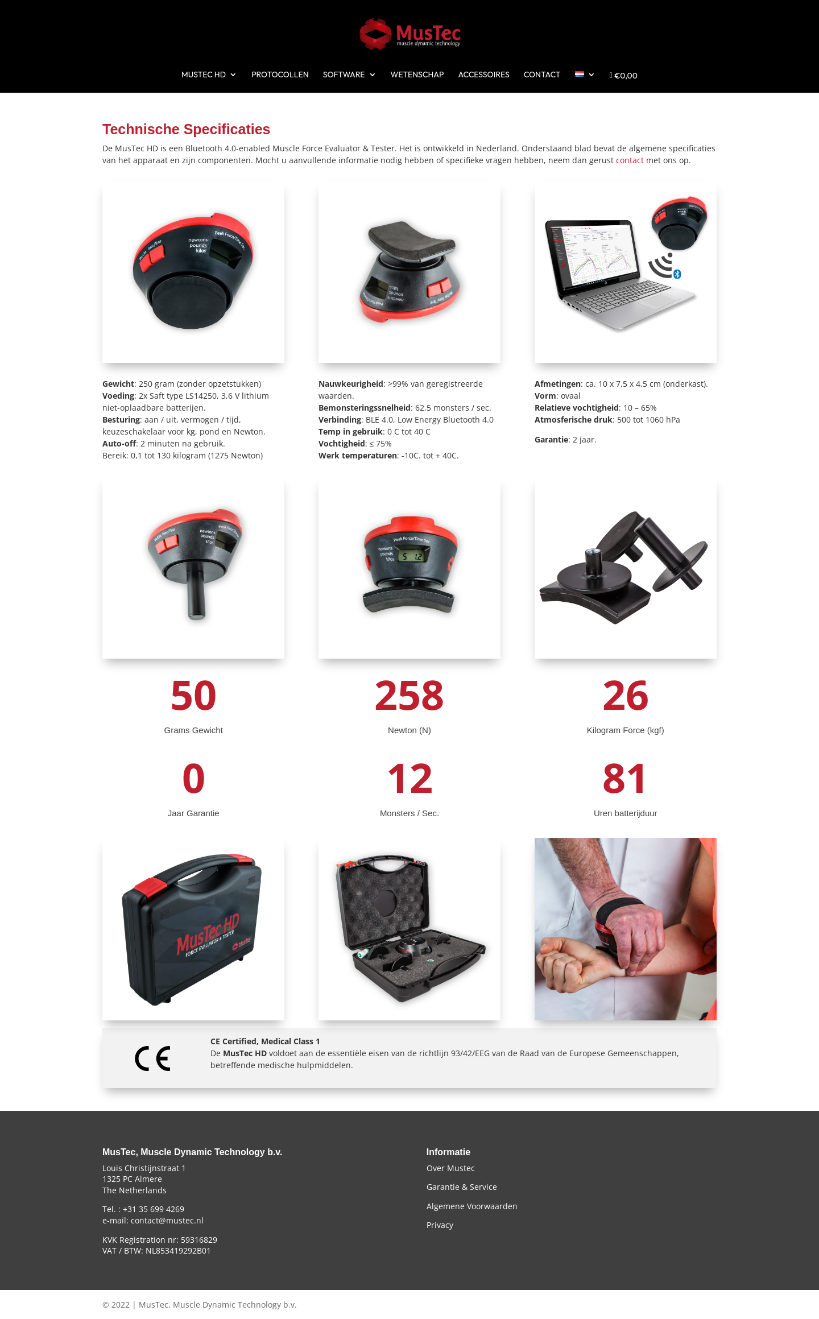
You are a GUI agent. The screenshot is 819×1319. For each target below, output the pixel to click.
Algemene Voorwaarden (472, 1206)
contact (630, 160)
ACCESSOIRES (483, 75)
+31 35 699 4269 (153, 1209)
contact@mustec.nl (167, 1220)
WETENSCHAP (417, 75)
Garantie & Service (462, 1186)
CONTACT (542, 75)
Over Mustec (451, 1168)
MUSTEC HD (203, 75)
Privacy (440, 1224)
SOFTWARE (344, 75)
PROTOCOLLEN (280, 75)
